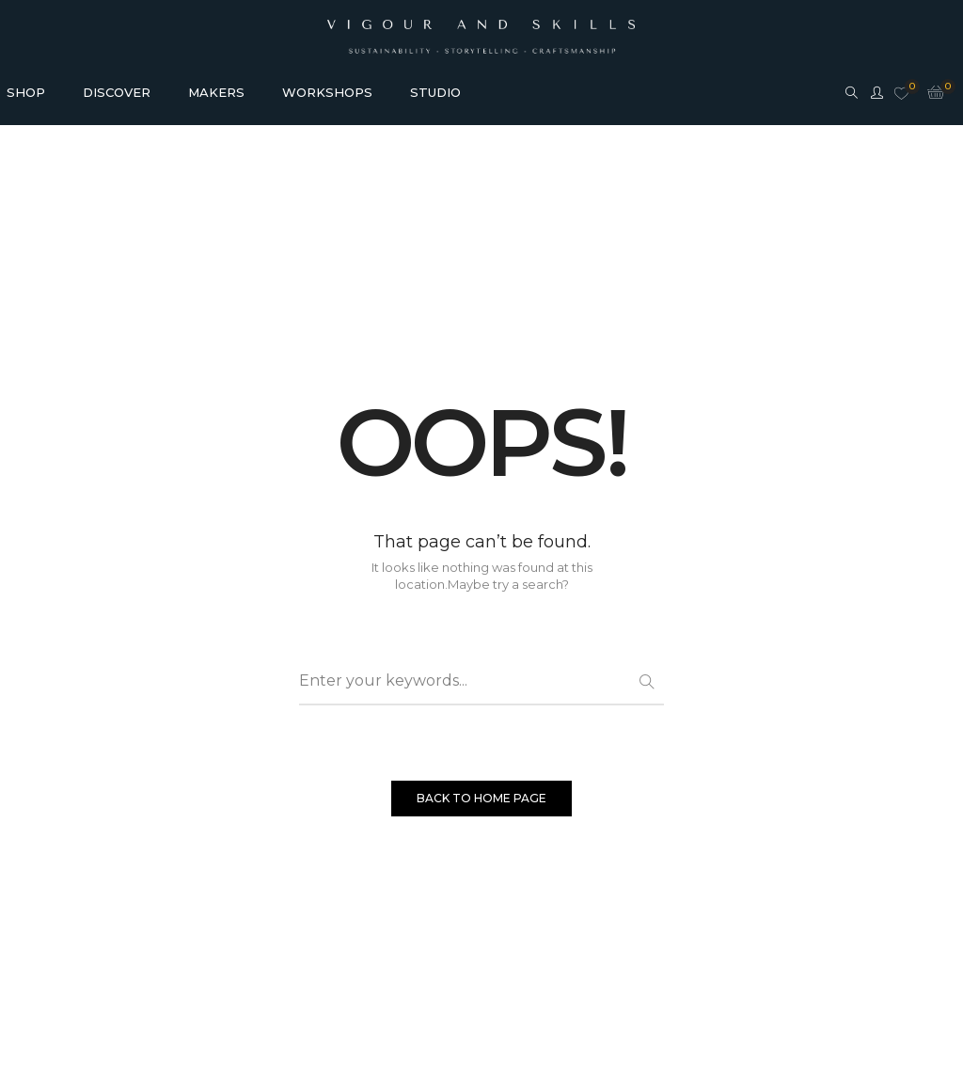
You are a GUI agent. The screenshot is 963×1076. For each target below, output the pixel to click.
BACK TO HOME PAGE (481, 798)
